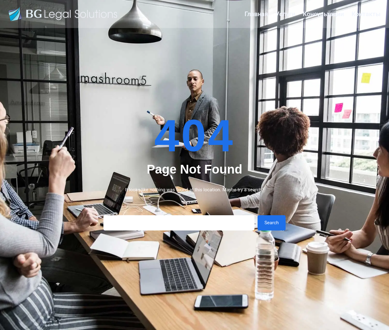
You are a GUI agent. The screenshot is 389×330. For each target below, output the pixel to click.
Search (271, 222)
